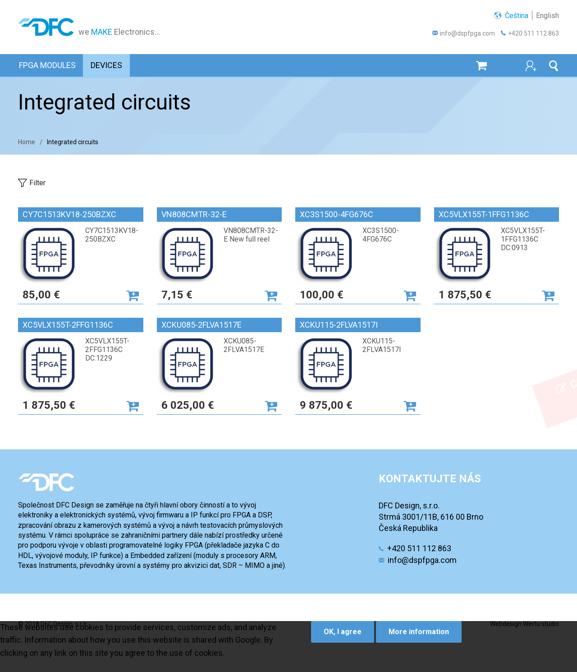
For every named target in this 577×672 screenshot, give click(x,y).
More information (419, 632)
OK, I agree (343, 632)
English (547, 15)
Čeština (516, 15)
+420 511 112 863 (533, 33)
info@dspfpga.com (467, 33)
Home (26, 142)
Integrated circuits (72, 142)
